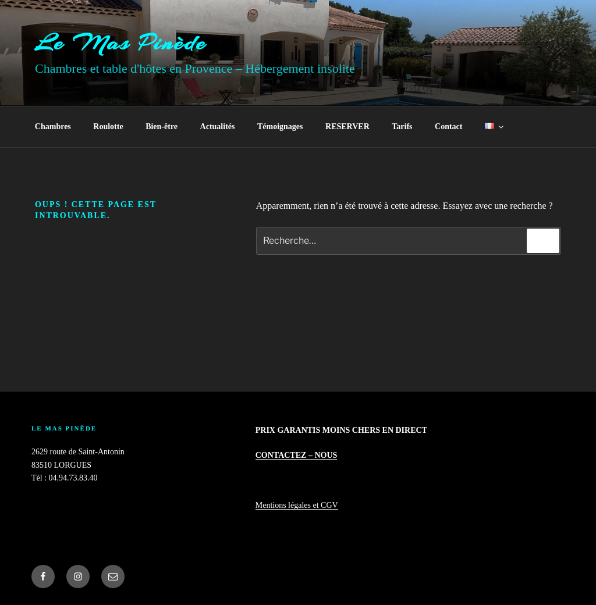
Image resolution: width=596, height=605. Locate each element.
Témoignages (280, 126)
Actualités (217, 126)
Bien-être (162, 126)
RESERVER (347, 126)
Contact (448, 126)
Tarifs (402, 126)
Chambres (53, 126)
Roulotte (108, 126)
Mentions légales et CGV (297, 505)
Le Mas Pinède (121, 42)
